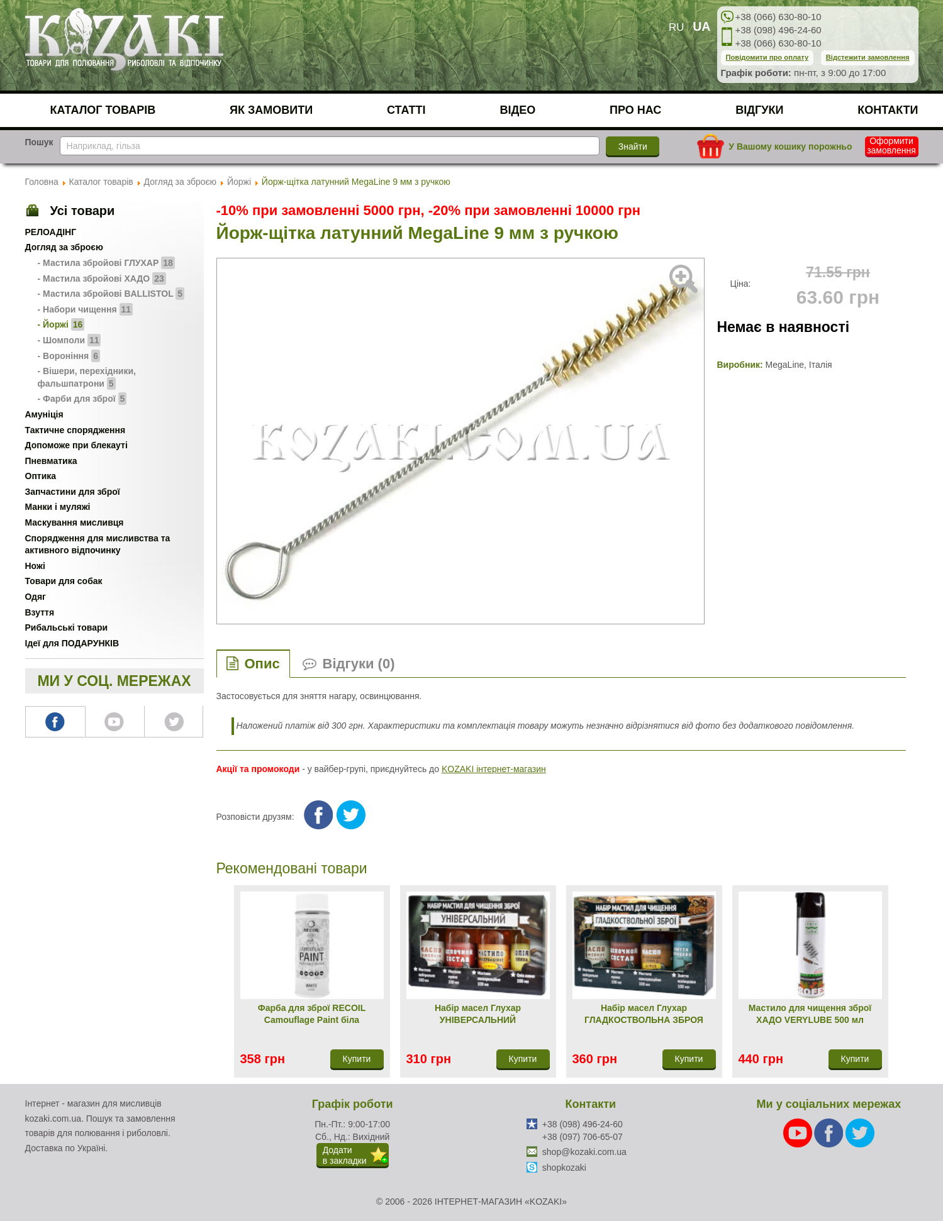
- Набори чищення (85, 309)
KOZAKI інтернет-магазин (494, 769)
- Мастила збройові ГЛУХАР (106, 263)
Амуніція (44, 414)
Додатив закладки (345, 1155)
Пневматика (51, 461)
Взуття (40, 612)
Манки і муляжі (58, 507)
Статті (406, 110)
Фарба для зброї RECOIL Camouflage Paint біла (312, 1014)
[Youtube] (799, 1132)
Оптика (41, 476)
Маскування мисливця (74, 522)
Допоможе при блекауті (76, 445)
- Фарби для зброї (82, 398)
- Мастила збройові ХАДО (102, 278)
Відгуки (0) (359, 663)
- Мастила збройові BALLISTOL (111, 293)
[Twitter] (859, 1132)
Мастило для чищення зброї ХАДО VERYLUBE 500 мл (810, 1014)
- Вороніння (69, 356)
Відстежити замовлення (868, 57)
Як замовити (271, 110)
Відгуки (759, 110)
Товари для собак (64, 581)
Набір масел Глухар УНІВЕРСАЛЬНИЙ (478, 1014)
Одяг (35, 597)
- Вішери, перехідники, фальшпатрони (87, 378)
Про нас (635, 110)
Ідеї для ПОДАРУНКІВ (72, 643)
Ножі (35, 566)
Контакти (887, 110)
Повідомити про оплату (767, 57)
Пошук (39, 142)
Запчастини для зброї (72, 492)
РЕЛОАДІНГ (51, 232)
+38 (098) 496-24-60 (778, 30)
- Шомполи (69, 340)
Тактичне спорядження (75, 430)
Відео (517, 110)
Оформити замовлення (891, 145)
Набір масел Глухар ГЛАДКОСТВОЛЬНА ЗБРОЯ (643, 1014)
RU (676, 27)
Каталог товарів (103, 110)
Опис (262, 663)
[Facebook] (829, 1132)
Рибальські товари (66, 627)
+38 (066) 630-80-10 (778, 16)
